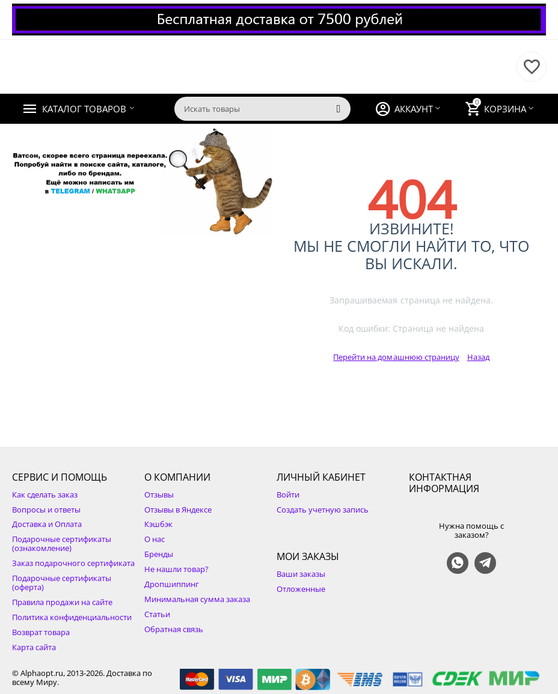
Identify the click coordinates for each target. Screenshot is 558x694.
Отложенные (301, 588)
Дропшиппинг (171, 584)
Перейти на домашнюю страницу (396, 357)
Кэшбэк (158, 524)
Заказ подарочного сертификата (73, 563)
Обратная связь (173, 629)
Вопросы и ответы (46, 509)
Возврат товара (41, 632)
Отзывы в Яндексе (178, 509)
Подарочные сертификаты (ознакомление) (61, 543)
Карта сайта (34, 647)
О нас (154, 539)
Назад (478, 357)
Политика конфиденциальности (72, 617)
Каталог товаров (84, 109)
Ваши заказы (301, 573)
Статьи (157, 614)
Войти (288, 494)
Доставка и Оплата (47, 524)
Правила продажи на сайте (62, 602)
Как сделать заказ (45, 494)
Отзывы (159, 494)
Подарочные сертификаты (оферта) (61, 582)
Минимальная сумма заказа (197, 599)
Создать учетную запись (323, 509)
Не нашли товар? (176, 569)
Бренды (158, 554)
